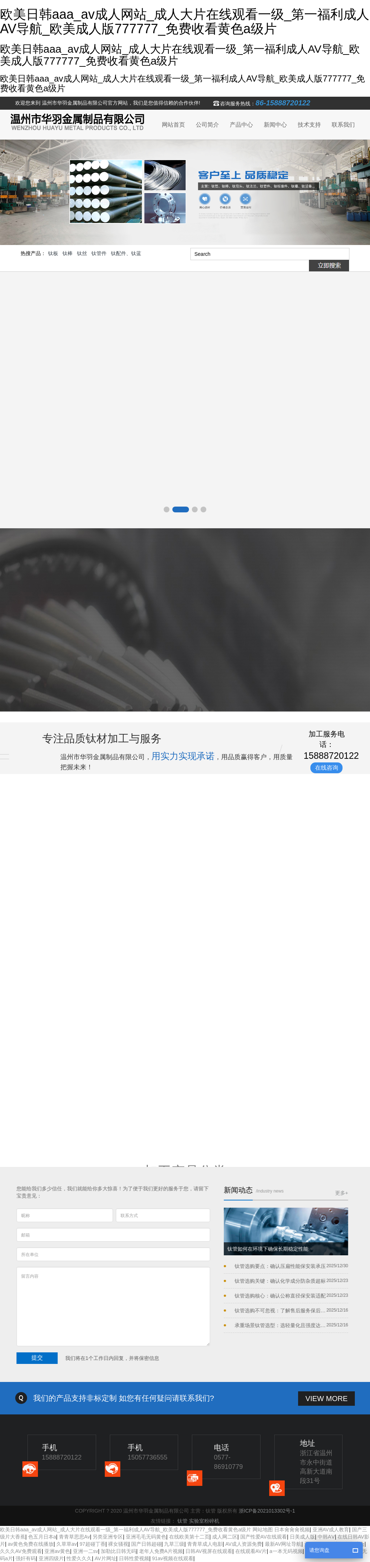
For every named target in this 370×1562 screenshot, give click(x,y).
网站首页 (173, 125)
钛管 (182, 1521)
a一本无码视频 (286, 1551)
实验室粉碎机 (204, 1521)
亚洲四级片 (51, 1558)
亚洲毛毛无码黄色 (146, 1537)
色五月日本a (42, 1537)
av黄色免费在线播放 (31, 1544)
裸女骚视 (118, 1544)
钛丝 (82, 253)
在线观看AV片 (251, 1551)
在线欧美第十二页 (189, 1537)
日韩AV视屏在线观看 (208, 1551)
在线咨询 (326, 768)
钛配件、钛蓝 (126, 253)
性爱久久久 (79, 1558)
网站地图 (263, 1529)
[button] (166, 509)
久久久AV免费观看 (21, 1551)
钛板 (53, 253)
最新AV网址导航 (283, 1544)
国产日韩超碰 (146, 1544)
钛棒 (68, 253)
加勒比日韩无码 (118, 1551)
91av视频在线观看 (172, 1558)
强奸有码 (26, 1558)
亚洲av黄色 (57, 1551)
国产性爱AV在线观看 (263, 1537)
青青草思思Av (74, 1537)
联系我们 (343, 125)
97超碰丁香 (92, 1544)
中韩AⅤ (326, 1537)
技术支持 (309, 125)
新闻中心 (275, 125)
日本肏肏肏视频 (292, 1529)
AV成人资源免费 (243, 1544)
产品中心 (241, 125)
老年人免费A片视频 (161, 1551)
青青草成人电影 (205, 1544)
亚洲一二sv (85, 1551)
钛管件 (99, 253)
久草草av (66, 1544)
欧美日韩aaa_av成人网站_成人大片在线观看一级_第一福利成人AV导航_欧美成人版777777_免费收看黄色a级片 (125, 1529)
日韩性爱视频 (134, 1558)
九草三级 (174, 1544)
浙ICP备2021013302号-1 (267, 1511)
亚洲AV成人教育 (331, 1529)
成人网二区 (224, 1537)
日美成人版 (302, 1537)
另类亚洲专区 (107, 1537)
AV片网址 (105, 1558)
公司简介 (207, 125)
